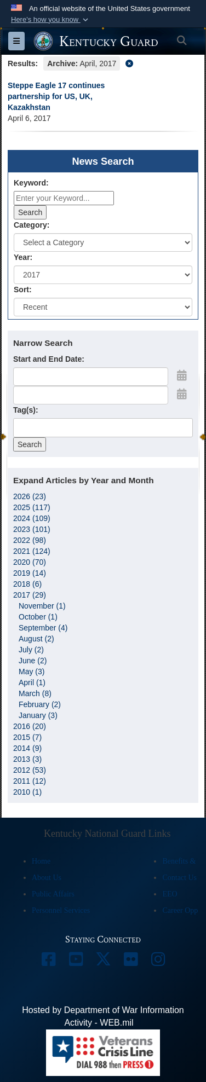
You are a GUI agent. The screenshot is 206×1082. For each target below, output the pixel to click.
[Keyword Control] (64, 198)
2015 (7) (27, 737)
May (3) (31, 671)
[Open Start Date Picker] (182, 375)
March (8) (35, 693)
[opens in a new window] (48, 962)
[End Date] (90, 395)
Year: (23, 257)
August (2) (36, 638)
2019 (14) (29, 573)
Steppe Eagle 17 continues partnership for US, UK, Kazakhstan (56, 96)
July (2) (31, 649)
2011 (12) (29, 781)
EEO (169, 894)
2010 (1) (27, 792)
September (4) (43, 627)
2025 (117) (31, 507)
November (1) (42, 605)
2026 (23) (29, 496)
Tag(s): (25, 410)
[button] (50, 19)
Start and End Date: (48, 359)
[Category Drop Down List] (103, 242)
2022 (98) (29, 540)
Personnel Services (61, 910)
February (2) (40, 704)
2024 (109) (31, 518)
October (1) (38, 616)
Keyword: (31, 182)
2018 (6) (27, 584)
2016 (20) (29, 726)
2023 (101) (31, 529)
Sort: (23, 289)
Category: (31, 225)
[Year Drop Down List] (103, 274)
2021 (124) (31, 551)
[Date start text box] (90, 376)
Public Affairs (53, 894)
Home (41, 861)
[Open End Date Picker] (182, 394)
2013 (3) (27, 759)
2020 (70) (29, 562)
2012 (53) (29, 770)
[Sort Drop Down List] (103, 307)
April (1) (32, 682)
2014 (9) (27, 748)
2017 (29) (29, 595)
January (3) (38, 715)
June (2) (33, 660)
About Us (46, 877)
